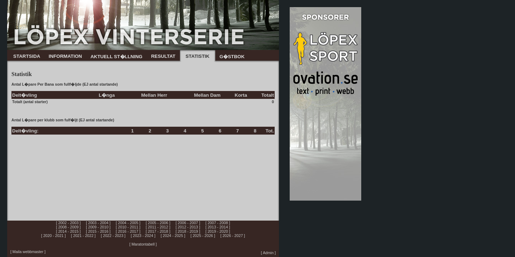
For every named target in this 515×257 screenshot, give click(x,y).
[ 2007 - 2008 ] (218, 223)
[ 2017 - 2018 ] (158, 231)
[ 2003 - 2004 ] (98, 223)
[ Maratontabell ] (143, 244)
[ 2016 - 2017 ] (128, 231)
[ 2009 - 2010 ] (98, 227)
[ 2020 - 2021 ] (53, 235)
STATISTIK (198, 56)
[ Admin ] (268, 253)
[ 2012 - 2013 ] (188, 227)
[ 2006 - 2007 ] (188, 223)
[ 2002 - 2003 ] (68, 223)
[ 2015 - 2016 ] (98, 231)
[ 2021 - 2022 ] (83, 235)
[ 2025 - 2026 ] (203, 235)
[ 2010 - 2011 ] (128, 227)
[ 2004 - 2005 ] (128, 223)
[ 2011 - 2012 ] (158, 227)
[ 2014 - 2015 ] (68, 231)
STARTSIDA (26, 56)
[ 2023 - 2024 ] (143, 235)
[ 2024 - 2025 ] (173, 235)
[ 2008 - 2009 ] (68, 227)
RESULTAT (163, 56)
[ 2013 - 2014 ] (218, 227)
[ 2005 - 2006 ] (158, 223)
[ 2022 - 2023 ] (113, 235)
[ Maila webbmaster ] (27, 252)
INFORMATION (65, 56)
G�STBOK (232, 56)
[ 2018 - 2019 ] (188, 231)
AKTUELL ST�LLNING (116, 56)
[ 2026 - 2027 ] (232, 235)
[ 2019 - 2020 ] (218, 231)
